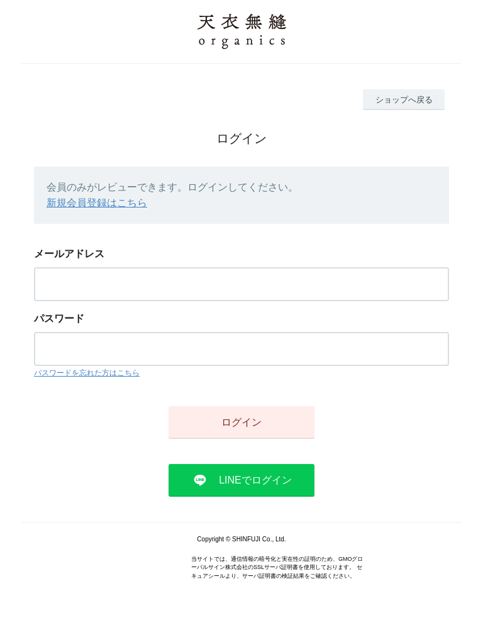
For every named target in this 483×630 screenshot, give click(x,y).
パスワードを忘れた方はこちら (87, 372)
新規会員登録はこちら (97, 202)
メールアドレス (69, 253)
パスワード (59, 318)
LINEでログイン (255, 480)
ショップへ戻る (404, 99)
